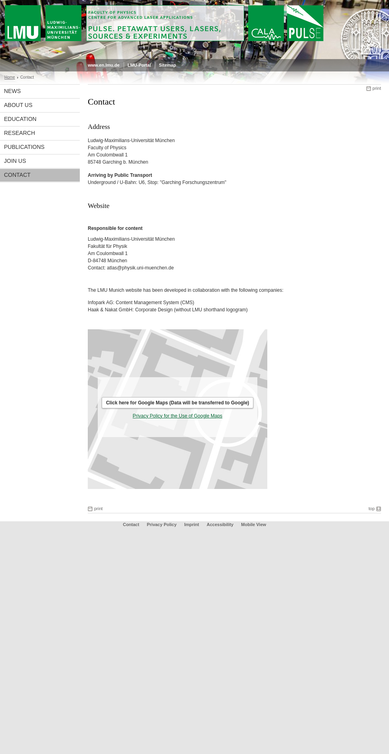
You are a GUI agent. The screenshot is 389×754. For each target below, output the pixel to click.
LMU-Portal (139, 65)
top (372, 508)
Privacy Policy (162, 524)
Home (9, 77)
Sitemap (167, 65)
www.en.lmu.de (104, 65)
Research (19, 133)
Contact (17, 175)
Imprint (191, 524)
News (12, 91)
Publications (24, 147)
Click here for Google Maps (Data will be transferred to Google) (177, 403)
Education (20, 119)
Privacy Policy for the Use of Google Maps (178, 416)
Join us (15, 161)
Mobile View (253, 524)
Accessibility (221, 524)
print (377, 88)
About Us (18, 105)
